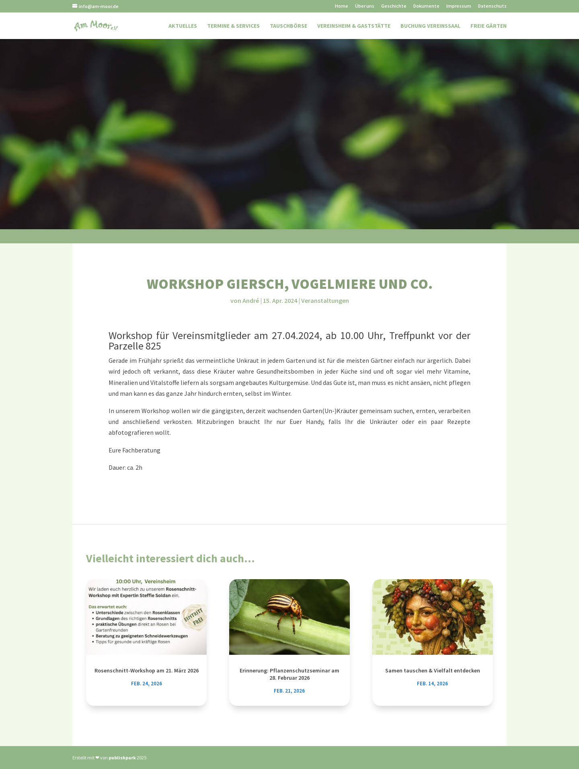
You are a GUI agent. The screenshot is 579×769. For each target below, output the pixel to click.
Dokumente (426, 6)
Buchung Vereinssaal (430, 26)
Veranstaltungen (325, 300)
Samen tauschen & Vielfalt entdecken (432, 670)
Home (341, 6)
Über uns (364, 6)
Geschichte (394, 6)
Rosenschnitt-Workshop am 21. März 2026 (146, 670)
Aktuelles (182, 26)
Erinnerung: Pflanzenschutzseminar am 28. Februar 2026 (289, 674)
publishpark (122, 758)
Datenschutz (492, 6)
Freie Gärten (488, 26)
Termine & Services (233, 26)
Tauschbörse (288, 26)
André (250, 300)
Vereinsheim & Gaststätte (353, 26)
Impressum (458, 6)
